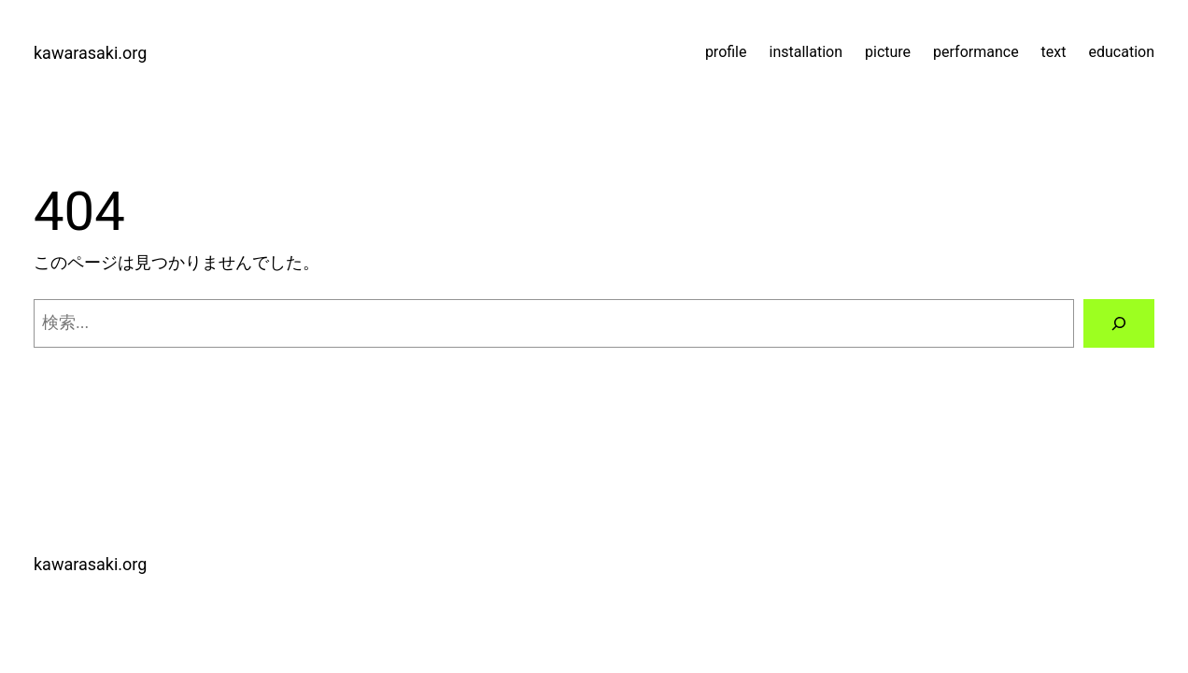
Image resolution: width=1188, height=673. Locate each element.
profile (726, 52)
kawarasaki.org (90, 53)
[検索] (1118, 323)
